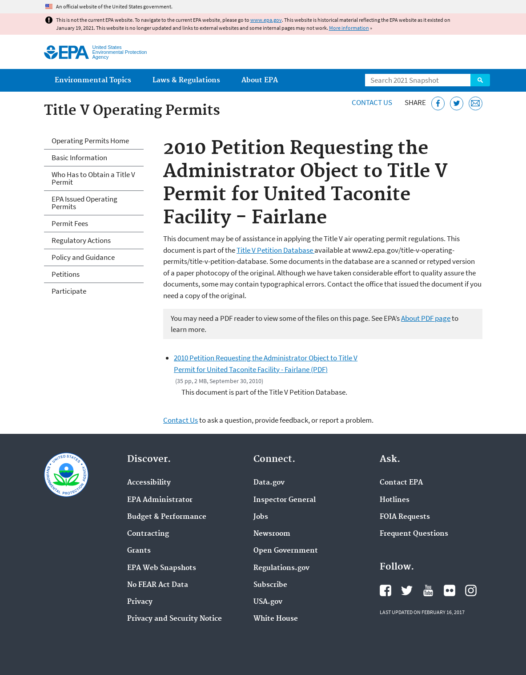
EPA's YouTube (428, 590)
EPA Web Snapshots (161, 568)
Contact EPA (401, 483)
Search (480, 80)
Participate (69, 291)
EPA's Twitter (407, 590)
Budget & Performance (166, 517)
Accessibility (149, 483)
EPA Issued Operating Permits (84, 202)
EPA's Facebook (385, 590)
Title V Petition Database (275, 250)
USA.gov (267, 602)
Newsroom (271, 534)
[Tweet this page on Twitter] (457, 103)
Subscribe (270, 585)
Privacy (140, 602)
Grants (139, 551)
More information (349, 27)
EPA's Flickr (449, 590)
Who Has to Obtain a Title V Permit (93, 178)
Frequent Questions (414, 534)
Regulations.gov (281, 568)
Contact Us (372, 102)
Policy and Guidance (83, 257)
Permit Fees (70, 223)
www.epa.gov (266, 19)
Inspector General (284, 500)
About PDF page (425, 318)
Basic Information (79, 157)
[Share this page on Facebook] (438, 103)
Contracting (148, 534)
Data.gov (269, 483)
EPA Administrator (160, 500)
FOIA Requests (405, 517)
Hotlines (395, 500)
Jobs (260, 517)
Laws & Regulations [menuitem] (186, 80)
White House (275, 619)
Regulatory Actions (81, 240)
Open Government (285, 551)
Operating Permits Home (90, 141)
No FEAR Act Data (157, 585)
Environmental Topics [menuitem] (93, 80)
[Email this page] (475, 103)
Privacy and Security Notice (174, 619)
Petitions (66, 274)
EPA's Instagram (471, 590)
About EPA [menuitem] (259, 80)
